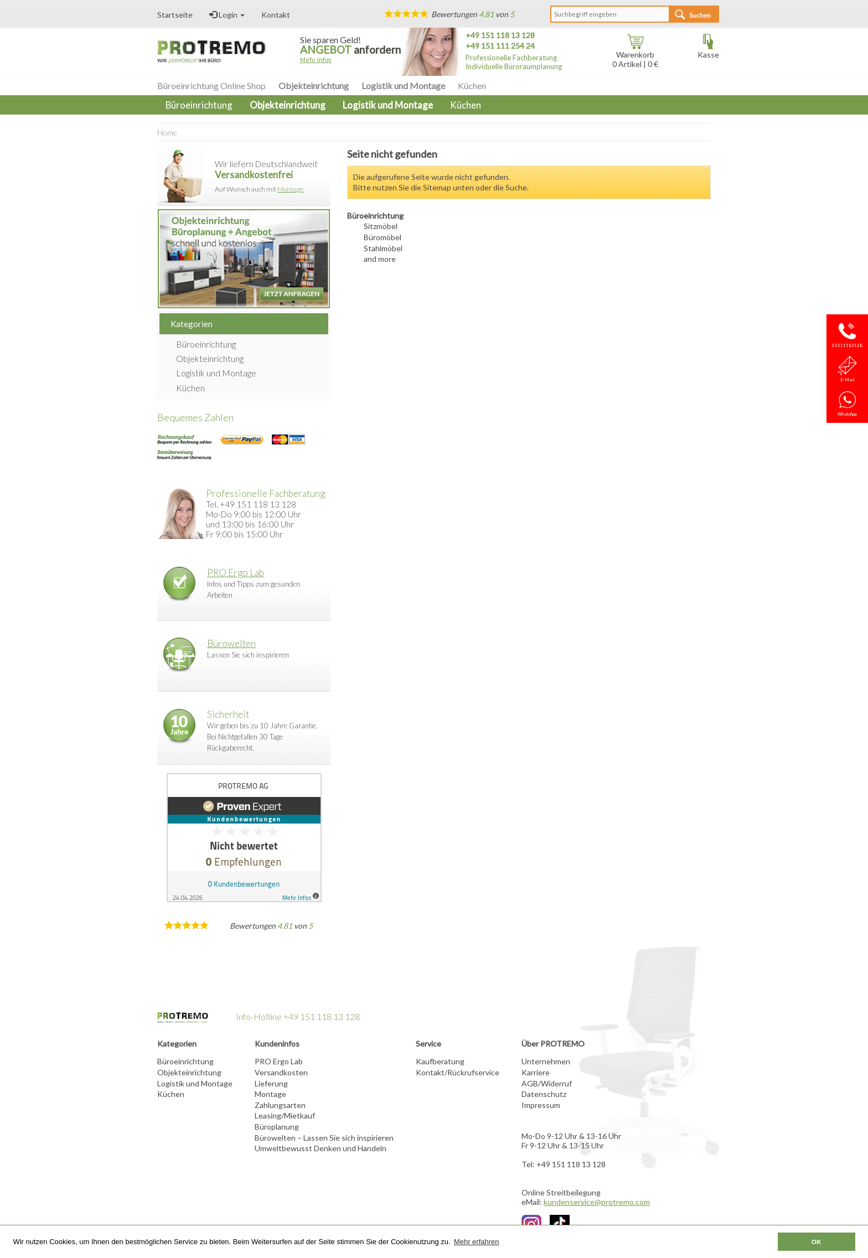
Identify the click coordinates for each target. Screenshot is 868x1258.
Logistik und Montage (403, 85)
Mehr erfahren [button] (476, 1242)
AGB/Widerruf (546, 1083)
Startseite (175, 14)
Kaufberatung (440, 1061)
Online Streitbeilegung (561, 1192)
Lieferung (271, 1083)
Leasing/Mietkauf (285, 1115)
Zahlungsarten (280, 1105)
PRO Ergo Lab (235, 572)
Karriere (535, 1072)
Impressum (540, 1105)
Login (227, 14)
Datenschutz (543, 1094)
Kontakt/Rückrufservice (457, 1072)
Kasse (708, 50)
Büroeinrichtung (206, 344)
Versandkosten (281, 1072)
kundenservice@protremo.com (597, 1202)
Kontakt (275, 14)
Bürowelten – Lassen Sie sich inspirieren (324, 1137)
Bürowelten (231, 643)
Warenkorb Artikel (633, 55)
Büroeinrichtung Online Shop (211, 85)
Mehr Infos (316, 59)
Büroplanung (277, 1126)
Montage (290, 189)
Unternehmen (545, 1061)
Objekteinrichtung (313, 85)
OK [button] (817, 1241)
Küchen (472, 85)
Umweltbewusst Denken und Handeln (320, 1148)
